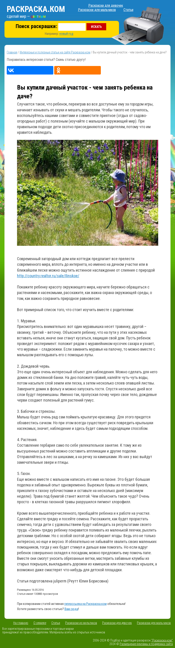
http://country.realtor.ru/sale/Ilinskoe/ (48, 275)
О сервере (39, 623)
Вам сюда (71, 609)
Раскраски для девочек (105, 5)
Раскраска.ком (36, 9)
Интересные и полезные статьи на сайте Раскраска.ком (55, 52)
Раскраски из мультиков (81, 623)
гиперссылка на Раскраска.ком (85, 604)
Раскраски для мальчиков (97, 10)
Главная (12, 52)
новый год (66, 33)
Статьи (128, 10)
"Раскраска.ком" (162, 640)
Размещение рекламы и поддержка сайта (146, 644)
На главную (20, 623)
